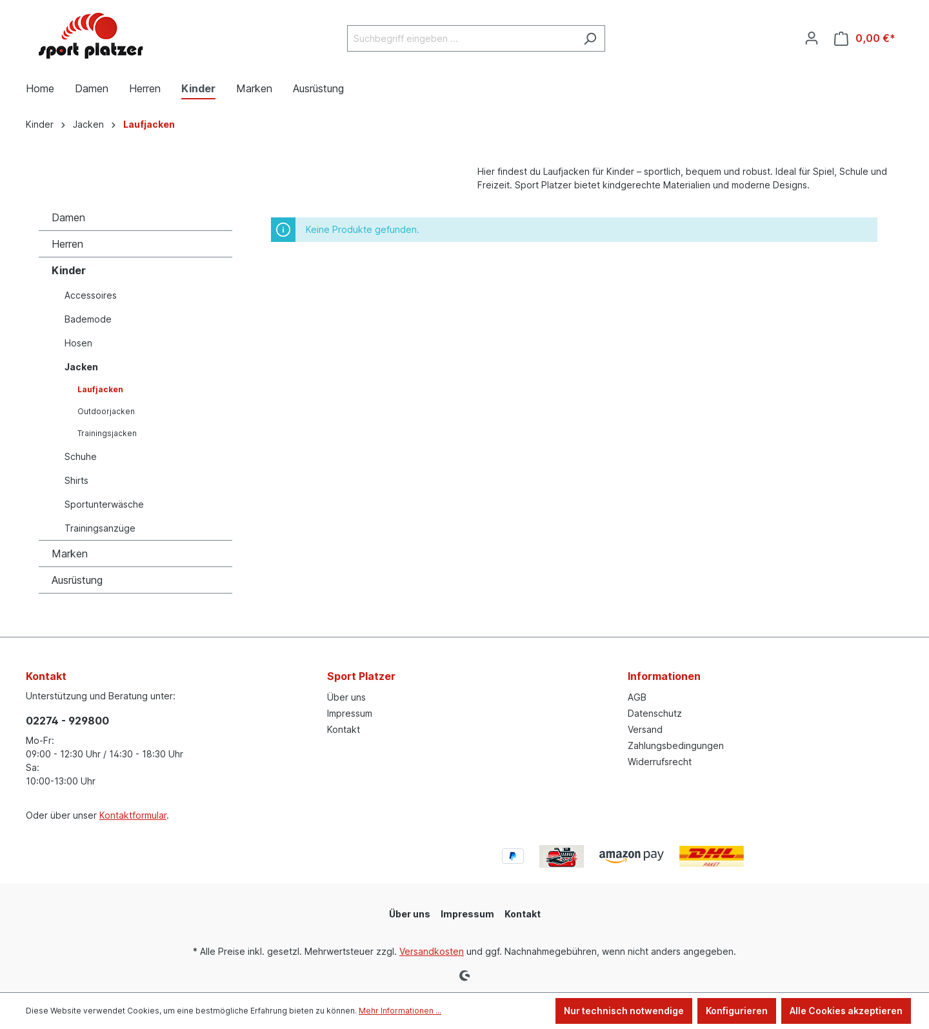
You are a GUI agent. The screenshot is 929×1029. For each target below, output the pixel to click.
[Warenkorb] (864, 38)
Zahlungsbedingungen (676, 745)
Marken (70, 553)
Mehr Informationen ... (400, 1010)
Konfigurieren (737, 1010)
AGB (637, 697)
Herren (67, 243)
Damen (68, 217)
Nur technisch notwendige (624, 1010)
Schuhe (81, 456)
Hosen (78, 342)
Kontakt (343, 729)
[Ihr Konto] (811, 38)
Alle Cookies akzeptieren (846, 1010)
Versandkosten (431, 951)
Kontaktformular (132, 815)
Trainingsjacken (107, 433)
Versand (645, 729)
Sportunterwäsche (104, 504)
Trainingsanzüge (100, 528)
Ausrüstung (77, 580)
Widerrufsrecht (660, 761)
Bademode (88, 319)
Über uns (346, 697)
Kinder (69, 270)
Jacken (81, 366)
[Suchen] (590, 38)
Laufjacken (100, 389)
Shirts (76, 480)
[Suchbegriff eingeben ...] (461, 38)
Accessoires (91, 295)
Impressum (349, 713)
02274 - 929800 (67, 720)
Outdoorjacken (106, 411)
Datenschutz (655, 713)
